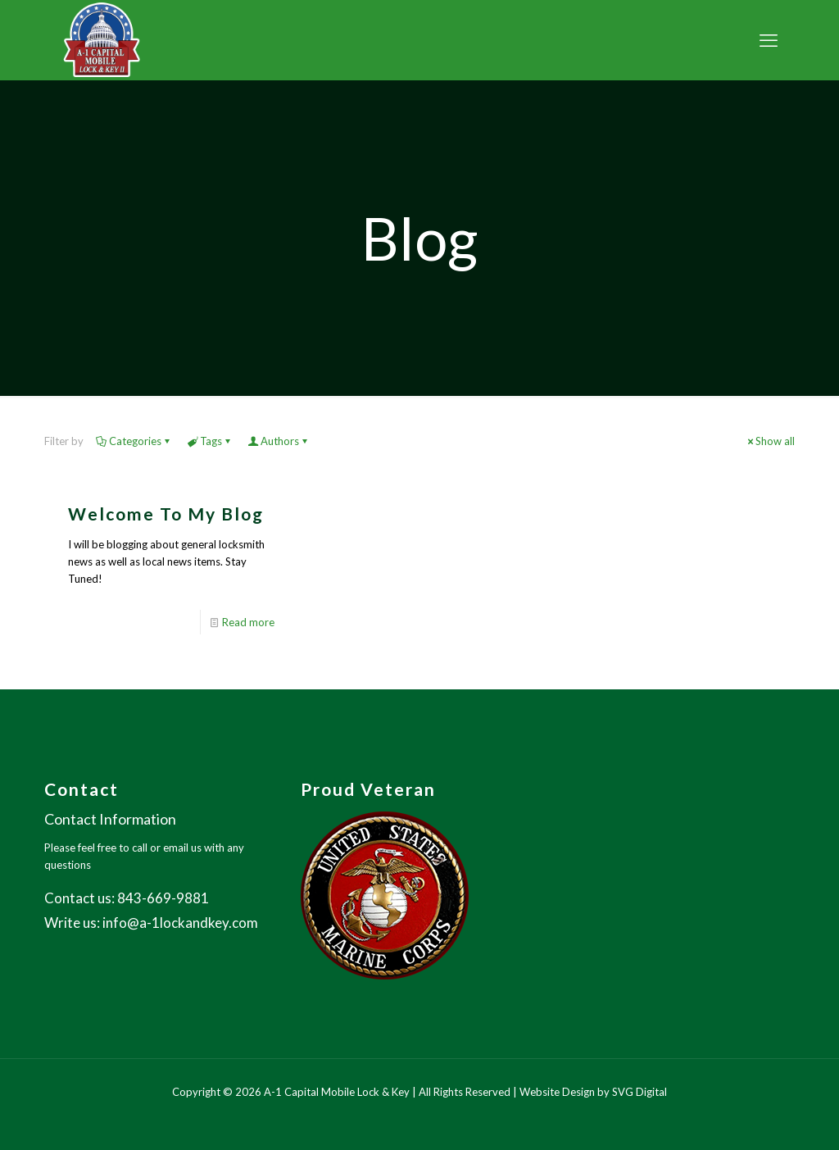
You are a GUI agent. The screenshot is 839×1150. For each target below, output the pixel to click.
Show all (770, 441)
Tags (210, 441)
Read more (248, 622)
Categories (134, 441)
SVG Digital (639, 1091)
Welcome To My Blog (166, 513)
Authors (278, 441)
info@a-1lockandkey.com (180, 922)
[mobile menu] (768, 40)
